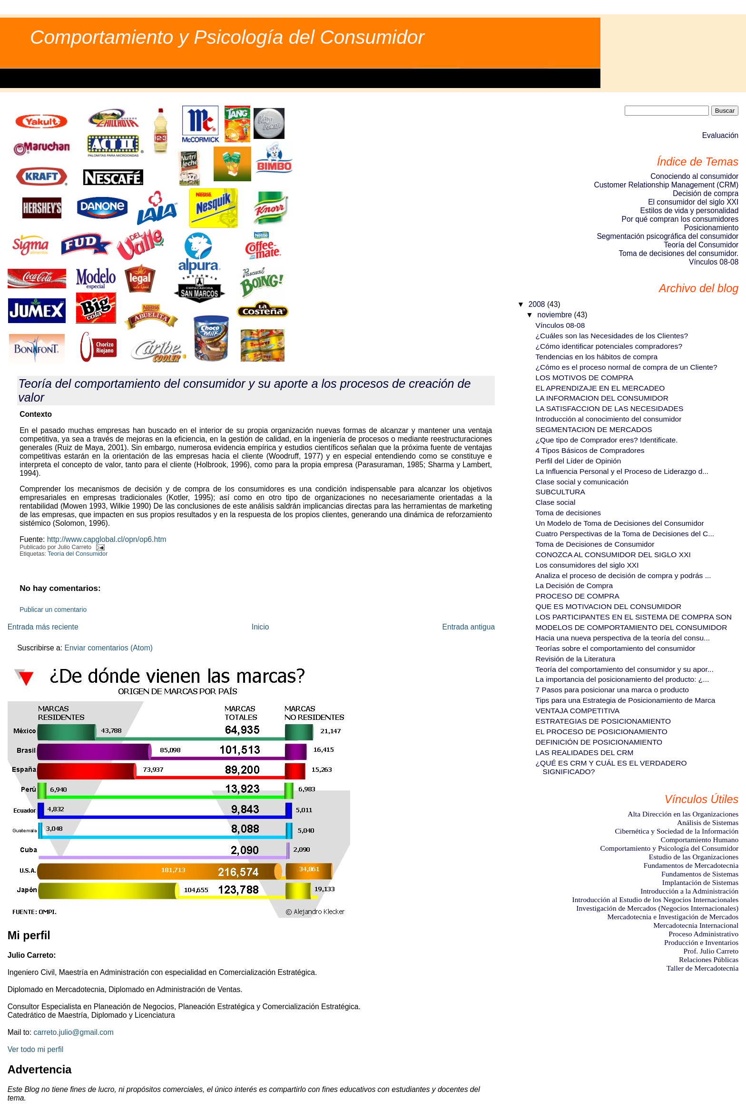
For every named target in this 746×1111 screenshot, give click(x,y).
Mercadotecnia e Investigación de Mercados (672, 917)
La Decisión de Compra (574, 585)
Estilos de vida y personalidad (689, 210)
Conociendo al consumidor (694, 176)
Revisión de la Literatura (576, 659)
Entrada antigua (468, 627)
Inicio (260, 627)
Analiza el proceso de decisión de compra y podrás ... (623, 575)
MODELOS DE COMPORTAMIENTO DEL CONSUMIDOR (631, 627)
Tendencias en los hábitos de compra (597, 357)
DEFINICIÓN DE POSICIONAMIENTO (599, 742)
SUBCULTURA (560, 492)
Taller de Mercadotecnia (703, 968)
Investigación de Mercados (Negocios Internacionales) (657, 908)
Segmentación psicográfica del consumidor (667, 236)
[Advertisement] (695, 1024)
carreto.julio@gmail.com (74, 1032)
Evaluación (720, 135)
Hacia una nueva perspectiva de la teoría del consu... (623, 638)
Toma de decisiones (568, 513)
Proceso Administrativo (703, 934)
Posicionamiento (711, 228)
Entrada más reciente (43, 627)
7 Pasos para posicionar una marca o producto (612, 690)
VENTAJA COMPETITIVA (578, 711)
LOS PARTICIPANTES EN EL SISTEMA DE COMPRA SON (634, 617)
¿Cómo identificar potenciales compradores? (609, 346)
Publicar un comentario (53, 609)
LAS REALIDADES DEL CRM (585, 752)
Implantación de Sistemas (700, 882)
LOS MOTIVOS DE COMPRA (585, 378)
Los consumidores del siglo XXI (587, 565)
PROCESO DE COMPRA (577, 596)
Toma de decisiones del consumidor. (678, 253)
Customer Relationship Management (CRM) (666, 185)
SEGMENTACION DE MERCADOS (594, 429)
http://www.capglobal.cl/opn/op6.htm (107, 539)
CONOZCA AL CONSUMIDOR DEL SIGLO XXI (613, 555)
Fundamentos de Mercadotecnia (691, 865)
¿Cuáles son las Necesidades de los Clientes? (612, 336)
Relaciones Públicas (708, 959)
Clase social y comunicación (582, 482)
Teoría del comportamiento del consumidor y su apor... (625, 669)
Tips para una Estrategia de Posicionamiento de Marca (626, 700)
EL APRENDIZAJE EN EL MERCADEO (600, 388)
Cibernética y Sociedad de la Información (676, 831)
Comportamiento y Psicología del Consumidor (227, 37)
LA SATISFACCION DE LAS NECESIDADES (610, 408)
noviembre (555, 315)
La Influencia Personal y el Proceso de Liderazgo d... (622, 471)
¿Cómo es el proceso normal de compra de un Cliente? (626, 367)
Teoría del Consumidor (78, 554)
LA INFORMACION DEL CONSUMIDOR (602, 398)
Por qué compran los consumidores (680, 219)
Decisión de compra (705, 193)
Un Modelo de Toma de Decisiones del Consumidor (620, 523)
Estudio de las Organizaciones (693, 857)
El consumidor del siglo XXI (693, 202)
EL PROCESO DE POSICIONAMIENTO (601, 732)
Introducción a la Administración (689, 891)
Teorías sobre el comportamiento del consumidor (616, 648)
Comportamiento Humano (700, 840)
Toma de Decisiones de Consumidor (595, 544)
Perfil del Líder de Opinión (578, 461)
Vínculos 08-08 (713, 262)
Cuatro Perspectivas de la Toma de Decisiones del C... (625, 534)
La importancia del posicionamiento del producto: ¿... (622, 679)
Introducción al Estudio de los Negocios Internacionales (655, 899)
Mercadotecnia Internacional (695, 925)
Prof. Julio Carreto (710, 951)
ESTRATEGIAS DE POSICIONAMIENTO (603, 721)
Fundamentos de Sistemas (699, 874)
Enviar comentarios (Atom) (108, 648)
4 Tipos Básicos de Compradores (590, 450)
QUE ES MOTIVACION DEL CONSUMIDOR (609, 606)
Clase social (556, 502)
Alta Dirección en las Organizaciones (683, 814)
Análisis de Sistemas (707, 822)
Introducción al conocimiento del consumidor (609, 419)
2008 (538, 304)
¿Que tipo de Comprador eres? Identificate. (607, 440)
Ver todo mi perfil (36, 1049)
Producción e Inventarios (701, 942)
